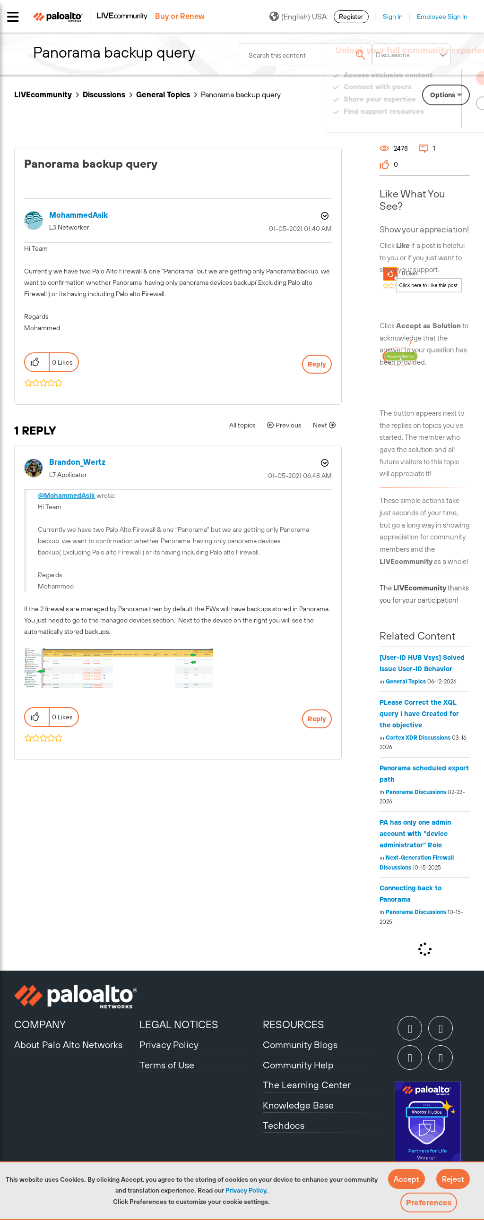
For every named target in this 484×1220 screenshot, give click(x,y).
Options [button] (324, 216)
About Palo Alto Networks (68, 1044)
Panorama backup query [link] (241, 94)
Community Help (298, 1064)
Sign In (393, 16)
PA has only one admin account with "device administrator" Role (415, 834)
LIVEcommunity (43, 94)
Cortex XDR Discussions (418, 737)
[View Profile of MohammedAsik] (78, 215)
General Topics (163, 94)
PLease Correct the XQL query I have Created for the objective (419, 714)
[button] (406, 1179)
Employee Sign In (442, 16)
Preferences (428, 1202)
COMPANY (40, 1024)
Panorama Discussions (416, 792)
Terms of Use (166, 1064)
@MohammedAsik (66, 495)
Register (351, 16)
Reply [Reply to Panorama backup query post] (317, 364)
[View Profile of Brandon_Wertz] (77, 462)
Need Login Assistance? (427, 120)
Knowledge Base (298, 1105)
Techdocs (283, 1125)
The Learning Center (307, 1084)
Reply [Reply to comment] (317, 719)
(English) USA (298, 16)
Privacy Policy (245, 1190)
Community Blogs (300, 1044)
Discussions (104, 94)
